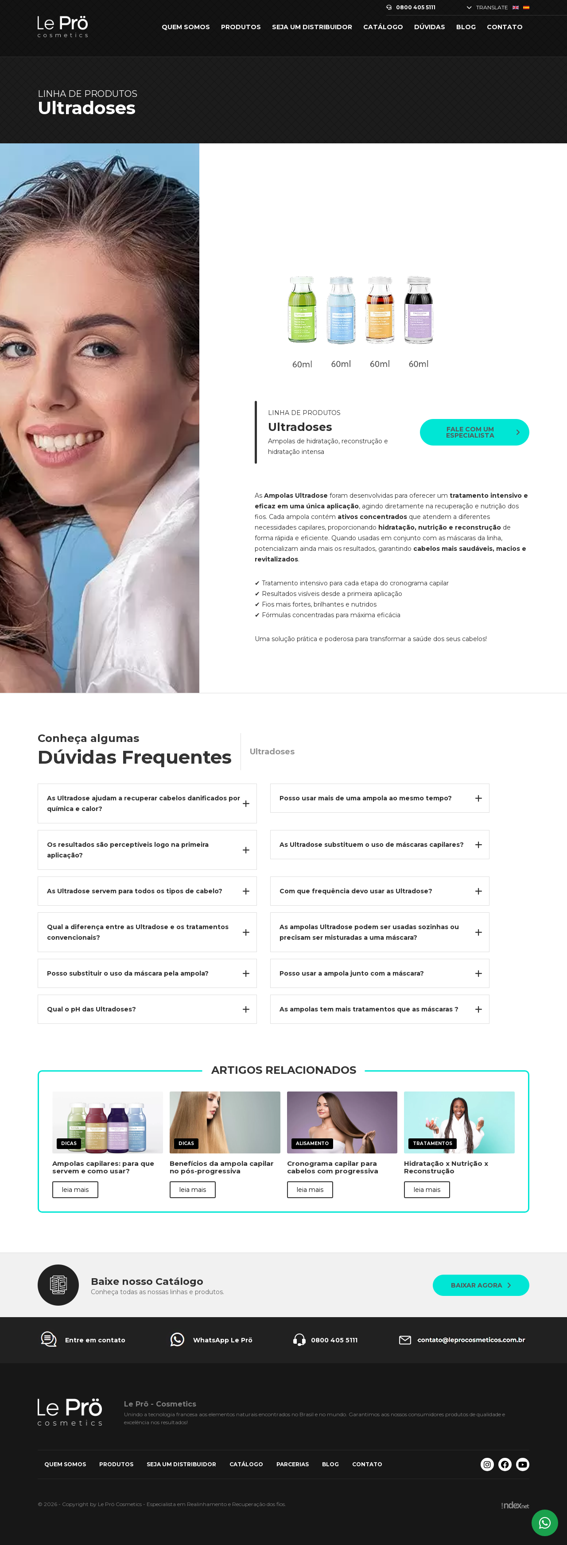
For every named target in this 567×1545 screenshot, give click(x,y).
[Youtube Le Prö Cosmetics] (522, 1464)
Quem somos (186, 27)
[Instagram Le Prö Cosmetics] (487, 1464)
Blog (466, 27)
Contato (505, 27)
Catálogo (383, 27)
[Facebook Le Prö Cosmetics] (505, 1464)
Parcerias (292, 1464)
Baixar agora (481, 1285)
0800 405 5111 (410, 7)
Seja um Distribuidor (312, 27)
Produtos (241, 27)
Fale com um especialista (483, 432)
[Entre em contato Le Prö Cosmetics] (81, 1340)
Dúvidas (429, 27)
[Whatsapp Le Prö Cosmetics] (545, 1523)
